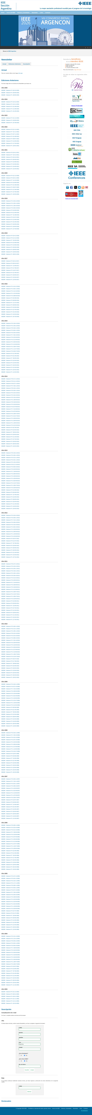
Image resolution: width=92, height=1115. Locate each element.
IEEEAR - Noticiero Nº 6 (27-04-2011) (10, 608)
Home (2, 12)
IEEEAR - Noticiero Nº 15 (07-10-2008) (10, 739)
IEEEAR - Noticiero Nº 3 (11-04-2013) (10, 503)
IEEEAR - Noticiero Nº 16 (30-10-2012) (10, 522)
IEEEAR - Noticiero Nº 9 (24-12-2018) (10, 235)
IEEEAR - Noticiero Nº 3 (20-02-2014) (10, 441)
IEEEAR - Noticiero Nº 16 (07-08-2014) (10, 411)
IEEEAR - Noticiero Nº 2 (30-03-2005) (10, 927)
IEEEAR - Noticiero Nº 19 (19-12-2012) (10, 515)
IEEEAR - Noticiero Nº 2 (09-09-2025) (10, 92)
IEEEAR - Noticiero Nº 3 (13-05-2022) (10, 141)
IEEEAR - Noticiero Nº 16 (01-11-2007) (10, 783)
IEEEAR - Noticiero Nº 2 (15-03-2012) (10, 554)
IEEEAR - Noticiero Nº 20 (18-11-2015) (10, 328)
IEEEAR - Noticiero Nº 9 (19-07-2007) (10, 799)
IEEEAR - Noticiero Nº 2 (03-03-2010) (10, 675)
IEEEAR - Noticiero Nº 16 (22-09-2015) (10, 337)
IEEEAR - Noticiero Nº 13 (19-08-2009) (10, 698)
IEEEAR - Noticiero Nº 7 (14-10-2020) (10, 180)
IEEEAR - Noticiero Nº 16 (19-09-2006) (10, 834)
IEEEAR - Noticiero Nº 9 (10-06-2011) (10, 601)
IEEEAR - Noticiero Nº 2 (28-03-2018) (10, 251)
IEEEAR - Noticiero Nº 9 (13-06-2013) (10, 490)
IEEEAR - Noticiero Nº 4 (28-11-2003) (10, 996)
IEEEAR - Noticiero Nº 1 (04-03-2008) (10, 772)
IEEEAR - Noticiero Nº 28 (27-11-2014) (10, 383)
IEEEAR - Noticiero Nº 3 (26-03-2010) (10, 672)
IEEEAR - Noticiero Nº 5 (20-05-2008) (10, 762)
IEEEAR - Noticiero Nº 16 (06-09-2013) (10, 473)
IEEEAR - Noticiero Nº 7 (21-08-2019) (10, 214)
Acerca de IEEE (11, 12)
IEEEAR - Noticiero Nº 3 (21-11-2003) (10, 998)
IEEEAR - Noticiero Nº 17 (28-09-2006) (10, 832)
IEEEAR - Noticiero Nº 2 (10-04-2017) (10, 277)
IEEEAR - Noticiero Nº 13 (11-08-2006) (10, 841)
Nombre (21, 1032)
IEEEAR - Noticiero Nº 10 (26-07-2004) (10, 964)
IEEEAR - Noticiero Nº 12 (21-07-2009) (10, 700)
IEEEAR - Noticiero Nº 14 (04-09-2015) (10, 341)
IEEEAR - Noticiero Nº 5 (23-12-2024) (10, 101)
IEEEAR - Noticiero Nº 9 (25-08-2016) (10, 298)
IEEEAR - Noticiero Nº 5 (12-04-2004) (10, 975)
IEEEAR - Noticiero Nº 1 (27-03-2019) (10, 228)
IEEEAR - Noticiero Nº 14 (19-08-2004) (10, 954)
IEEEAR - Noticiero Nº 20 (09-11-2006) (10, 825)
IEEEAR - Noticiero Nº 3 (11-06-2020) (10, 189)
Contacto (47, 12)
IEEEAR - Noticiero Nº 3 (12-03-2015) (10, 367)
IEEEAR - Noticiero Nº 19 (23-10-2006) (10, 827)
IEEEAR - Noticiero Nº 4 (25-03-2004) (10, 978)
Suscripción (26, 64)
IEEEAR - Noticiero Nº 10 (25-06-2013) (10, 487)
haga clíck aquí (77, 69)
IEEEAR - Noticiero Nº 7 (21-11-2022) (10, 131)
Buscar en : (9, 51)
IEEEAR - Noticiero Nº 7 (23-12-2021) (10, 154)
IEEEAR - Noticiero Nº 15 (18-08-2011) (10, 587)
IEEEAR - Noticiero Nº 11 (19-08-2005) (10, 906)
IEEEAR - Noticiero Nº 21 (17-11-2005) (10, 883)
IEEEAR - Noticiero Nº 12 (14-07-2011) (10, 594)
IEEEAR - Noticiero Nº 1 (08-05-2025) (10, 95)
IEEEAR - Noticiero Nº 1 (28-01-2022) (10, 145)
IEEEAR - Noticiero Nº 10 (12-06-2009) (10, 705)
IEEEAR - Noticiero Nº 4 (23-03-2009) (10, 719)
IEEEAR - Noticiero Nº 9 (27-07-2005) (10, 910)
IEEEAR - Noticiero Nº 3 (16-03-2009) (10, 721)
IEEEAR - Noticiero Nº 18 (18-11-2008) (10, 732)
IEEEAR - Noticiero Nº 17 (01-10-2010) (10, 640)
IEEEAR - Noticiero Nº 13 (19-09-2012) (10, 529)
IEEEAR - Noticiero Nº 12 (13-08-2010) (10, 651)
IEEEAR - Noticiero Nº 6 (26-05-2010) (10, 665)
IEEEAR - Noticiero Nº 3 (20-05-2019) (10, 224)
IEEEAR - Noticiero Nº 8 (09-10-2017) (10, 263)
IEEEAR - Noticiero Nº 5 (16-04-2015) (10, 362)
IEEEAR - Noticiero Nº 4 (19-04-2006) (10, 862)
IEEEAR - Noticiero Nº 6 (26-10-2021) (10, 157)
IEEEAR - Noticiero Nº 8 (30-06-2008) (10, 755)
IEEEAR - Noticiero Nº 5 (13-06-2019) (10, 219)
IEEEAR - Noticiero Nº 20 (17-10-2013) (10, 464)
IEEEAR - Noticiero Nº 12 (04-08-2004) (10, 959)
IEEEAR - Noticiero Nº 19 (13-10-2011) (10, 577)
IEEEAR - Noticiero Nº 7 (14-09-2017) (10, 265)
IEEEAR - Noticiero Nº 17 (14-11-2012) (10, 520)
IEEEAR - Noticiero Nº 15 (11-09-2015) (10, 339)
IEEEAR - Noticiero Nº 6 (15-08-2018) (10, 242)
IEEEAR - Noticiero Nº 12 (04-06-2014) (10, 420)
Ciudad (20, 1047)
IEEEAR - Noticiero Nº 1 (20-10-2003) (10, 1003)
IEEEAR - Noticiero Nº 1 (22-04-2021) (10, 168)
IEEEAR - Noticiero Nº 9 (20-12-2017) (10, 261)
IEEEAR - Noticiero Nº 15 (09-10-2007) (10, 786)
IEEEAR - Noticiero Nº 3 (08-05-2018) (10, 249)
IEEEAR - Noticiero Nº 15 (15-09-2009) (10, 693)
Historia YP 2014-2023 (76, 105)
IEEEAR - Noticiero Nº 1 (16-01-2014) (10, 446)
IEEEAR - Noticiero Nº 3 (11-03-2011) (10, 614)
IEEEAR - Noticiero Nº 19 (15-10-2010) (10, 635)
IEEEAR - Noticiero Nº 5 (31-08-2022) (10, 136)
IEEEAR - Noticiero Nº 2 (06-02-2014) (10, 443)
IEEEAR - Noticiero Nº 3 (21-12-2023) (10, 118)
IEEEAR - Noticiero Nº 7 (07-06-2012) (10, 543)
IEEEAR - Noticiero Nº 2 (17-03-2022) (10, 143)
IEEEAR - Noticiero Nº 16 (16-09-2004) (10, 950)
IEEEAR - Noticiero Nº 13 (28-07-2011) (10, 591)
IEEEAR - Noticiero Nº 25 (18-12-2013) (10, 452)
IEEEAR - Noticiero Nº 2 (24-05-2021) (10, 166)
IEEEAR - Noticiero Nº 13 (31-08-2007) (10, 790)
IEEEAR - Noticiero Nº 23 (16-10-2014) (10, 395)
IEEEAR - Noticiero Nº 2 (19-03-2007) (10, 816)
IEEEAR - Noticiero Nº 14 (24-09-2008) (10, 742)
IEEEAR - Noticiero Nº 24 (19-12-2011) (10, 566)
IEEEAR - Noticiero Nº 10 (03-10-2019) (10, 208)
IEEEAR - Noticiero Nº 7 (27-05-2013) (10, 494)
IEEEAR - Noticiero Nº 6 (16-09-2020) (10, 182)
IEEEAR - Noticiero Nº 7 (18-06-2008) (10, 758)
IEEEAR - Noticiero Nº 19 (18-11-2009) (10, 684)
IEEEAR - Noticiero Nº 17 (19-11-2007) (10, 781)
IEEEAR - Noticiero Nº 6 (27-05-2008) (10, 760)
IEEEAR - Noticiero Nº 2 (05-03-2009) (10, 723)
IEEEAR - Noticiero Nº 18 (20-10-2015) (10, 332)
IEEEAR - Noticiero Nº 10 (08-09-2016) (10, 295)
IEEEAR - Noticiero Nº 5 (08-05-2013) (10, 499)
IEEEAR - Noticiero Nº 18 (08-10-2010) (10, 638)
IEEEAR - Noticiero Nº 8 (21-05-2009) (10, 709)
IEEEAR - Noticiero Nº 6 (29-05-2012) (10, 545)
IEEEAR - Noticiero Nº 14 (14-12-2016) (10, 286)
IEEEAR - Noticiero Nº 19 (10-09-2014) (10, 404)
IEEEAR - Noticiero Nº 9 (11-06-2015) (10, 353)
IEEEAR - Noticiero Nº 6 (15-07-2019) (10, 217)
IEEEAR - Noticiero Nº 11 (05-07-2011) (10, 596)
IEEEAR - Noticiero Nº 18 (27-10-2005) (10, 890)
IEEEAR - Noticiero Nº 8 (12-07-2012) (10, 540)
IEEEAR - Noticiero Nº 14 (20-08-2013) (10, 478)
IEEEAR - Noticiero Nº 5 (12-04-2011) (10, 610)
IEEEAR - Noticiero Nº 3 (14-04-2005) (10, 924)
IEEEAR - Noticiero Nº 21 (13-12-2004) (10, 938)
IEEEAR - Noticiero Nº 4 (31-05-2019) (10, 221)
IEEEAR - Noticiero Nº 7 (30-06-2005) (10, 915)
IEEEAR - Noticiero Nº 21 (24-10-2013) (10, 462)
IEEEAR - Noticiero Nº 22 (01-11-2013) (10, 459)
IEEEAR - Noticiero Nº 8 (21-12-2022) (10, 129)
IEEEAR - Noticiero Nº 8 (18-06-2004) (10, 968)
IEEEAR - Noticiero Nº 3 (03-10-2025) (10, 90)
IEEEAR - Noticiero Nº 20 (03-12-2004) (10, 940)
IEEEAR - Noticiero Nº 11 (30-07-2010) (10, 654)
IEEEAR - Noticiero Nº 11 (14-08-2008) (10, 749)
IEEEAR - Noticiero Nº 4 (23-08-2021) (10, 161)
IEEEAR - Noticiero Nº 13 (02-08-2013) (10, 480)
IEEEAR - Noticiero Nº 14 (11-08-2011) (10, 589)
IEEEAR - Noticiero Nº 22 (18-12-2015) (10, 323)
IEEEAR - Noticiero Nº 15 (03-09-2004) (10, 952)
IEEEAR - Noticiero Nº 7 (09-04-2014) (10, 432)
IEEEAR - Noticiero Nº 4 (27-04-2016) (10, 309)
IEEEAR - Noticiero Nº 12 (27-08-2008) (10, 746)
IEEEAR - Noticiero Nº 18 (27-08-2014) (10, 406)
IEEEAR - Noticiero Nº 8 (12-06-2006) (10, 853)
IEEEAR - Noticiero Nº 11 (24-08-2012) (10, 533)
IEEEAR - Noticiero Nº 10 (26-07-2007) (10, 797)
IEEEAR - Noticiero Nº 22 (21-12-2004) (10, 936)
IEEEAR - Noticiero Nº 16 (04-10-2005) (10, 894)
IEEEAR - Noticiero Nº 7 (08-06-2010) (10, 663)
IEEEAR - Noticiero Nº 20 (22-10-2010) (10, 633)
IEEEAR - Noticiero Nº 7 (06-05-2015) (10, 358)
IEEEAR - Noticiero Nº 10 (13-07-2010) (10, 656)
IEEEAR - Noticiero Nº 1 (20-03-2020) (10, 194)
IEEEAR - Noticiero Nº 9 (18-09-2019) (10, 210)
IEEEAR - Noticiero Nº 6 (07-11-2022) (10, 134)
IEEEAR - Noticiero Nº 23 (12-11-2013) (10, 457)
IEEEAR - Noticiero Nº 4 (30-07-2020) (10, 187)
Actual (4, 64)
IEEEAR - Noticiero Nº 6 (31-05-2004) (10, 973)
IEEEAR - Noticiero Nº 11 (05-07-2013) (10, 485)
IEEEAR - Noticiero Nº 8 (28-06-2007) (10, 802)
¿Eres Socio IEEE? (23, 1058)
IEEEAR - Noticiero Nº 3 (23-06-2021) (10, 164)
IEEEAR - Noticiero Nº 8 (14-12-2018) (10, 238)
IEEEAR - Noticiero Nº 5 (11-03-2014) (10, 436)
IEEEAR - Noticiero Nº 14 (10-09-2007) (10, 788)
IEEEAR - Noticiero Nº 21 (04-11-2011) (10, 573)
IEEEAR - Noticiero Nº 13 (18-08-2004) (10, 957)
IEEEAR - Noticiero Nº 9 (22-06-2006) (10, 850)
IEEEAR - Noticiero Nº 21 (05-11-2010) (10, 631)
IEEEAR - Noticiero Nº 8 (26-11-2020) (10, 177)
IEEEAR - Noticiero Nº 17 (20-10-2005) (10, 892)
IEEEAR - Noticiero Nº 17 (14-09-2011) (10, 582)
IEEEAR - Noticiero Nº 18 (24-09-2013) (10, 469)
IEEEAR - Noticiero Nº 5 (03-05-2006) (10, 860)
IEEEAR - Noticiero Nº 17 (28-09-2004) (10, 947)
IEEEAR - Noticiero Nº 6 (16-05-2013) (10, 497)
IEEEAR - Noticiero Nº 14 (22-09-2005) (10, 899)
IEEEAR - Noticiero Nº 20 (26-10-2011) (10, 575)
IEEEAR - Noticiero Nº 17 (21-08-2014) (10, 409)
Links (41, 12)
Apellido (21, 1037)
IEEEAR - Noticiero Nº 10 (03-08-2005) (10, 908)
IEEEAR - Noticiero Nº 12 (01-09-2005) (10, 903)
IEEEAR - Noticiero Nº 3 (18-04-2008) (10, 767)
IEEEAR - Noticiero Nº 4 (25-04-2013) (10, 501)
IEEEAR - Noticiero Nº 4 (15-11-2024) (10, 104)
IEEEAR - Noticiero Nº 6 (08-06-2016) (10, 305)
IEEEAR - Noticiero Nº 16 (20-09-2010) (10, 642)
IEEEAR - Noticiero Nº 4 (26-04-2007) (10, 811)
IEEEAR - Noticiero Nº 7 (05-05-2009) (10, 712)
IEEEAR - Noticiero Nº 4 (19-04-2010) (10, 670)
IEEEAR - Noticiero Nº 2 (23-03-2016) (10, 314)
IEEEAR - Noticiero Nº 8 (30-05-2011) (10, 603)
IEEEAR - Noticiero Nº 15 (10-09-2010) (10, 644)
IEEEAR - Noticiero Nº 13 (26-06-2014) (10, 418)
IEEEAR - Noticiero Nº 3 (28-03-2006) (10, 864)
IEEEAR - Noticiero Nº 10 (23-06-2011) (10, 598)
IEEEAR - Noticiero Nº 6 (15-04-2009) (10, 714)
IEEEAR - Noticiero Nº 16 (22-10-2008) (10, 737)
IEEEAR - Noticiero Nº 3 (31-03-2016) (10, 311)
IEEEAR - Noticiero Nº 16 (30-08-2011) (10, 584)
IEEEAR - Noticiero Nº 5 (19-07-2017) (10, 270)
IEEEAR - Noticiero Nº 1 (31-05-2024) (10, 111)
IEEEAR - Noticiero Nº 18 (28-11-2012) (10, 517)
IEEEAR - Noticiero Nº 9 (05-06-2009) (10, 707)
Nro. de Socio (22, 1064)
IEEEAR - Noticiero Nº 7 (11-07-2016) (10, 302)
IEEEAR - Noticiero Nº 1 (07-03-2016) (10, 316)
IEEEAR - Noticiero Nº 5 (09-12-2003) (10, 994)
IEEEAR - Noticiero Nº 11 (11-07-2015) (10, 348)
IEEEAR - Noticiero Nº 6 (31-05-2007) (10, 806)
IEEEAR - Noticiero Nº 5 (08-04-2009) (10, 716)
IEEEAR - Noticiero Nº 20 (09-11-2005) (10, 885)
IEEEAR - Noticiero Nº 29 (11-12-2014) (10, 381)
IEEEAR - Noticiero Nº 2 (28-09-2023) (10, 120)
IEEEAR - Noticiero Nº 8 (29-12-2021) (10, 152)
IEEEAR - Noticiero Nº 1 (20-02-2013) (10, 508)
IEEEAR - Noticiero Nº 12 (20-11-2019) (10, 203)
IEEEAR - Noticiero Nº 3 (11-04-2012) (10, 552)
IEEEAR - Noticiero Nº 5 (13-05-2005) (10, 920)
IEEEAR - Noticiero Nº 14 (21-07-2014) (10, 416)
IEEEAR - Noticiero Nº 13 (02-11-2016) (10, 288)
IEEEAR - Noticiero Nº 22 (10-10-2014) (10, 397)
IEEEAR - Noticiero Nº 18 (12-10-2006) (10, 829)
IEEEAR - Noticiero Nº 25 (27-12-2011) (10, 563)
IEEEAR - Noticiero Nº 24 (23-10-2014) (10, 392)
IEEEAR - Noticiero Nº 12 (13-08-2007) (10, 792)
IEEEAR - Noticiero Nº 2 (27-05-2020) (10, 191)
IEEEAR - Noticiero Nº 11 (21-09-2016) (10, 293)
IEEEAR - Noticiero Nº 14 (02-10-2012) (10, 527)
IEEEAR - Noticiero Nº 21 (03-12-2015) (10, 325)
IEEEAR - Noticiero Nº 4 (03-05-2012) (10, 550)
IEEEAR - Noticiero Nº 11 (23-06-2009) (10, 702)
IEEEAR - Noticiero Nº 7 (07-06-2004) (10, 971)
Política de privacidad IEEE (71, 198)
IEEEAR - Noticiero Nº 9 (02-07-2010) (10, 658)
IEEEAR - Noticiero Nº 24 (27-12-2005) (10, 876)
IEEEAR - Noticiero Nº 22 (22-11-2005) (10, 880)
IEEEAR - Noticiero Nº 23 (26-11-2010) (10, 626)
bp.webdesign (84, 1110)
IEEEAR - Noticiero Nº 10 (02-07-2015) (10, 351)
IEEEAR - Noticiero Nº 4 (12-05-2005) (10, 922)
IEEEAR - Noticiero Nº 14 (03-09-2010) (10, 647)
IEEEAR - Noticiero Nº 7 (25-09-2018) (10, 240)
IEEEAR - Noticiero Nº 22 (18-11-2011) (10, 570)
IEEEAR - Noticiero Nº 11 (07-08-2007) (10, 795)
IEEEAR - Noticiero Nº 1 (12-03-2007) (10, 818)
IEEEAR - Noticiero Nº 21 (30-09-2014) (10, 399)
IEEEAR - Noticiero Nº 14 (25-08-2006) (10, 839)
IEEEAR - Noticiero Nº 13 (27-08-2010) (10, 649)
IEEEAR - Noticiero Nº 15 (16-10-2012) (10, 524)
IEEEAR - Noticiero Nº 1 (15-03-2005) (10, 929)
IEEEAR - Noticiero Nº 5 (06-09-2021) (10, 159)
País (20, 1042)
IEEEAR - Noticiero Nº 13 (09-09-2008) (10, 744)
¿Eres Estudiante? (23, 1053)
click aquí (20, 73)
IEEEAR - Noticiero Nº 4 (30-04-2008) (10, 765)
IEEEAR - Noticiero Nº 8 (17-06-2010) (10, 661)
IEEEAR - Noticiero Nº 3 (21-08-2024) (10, 106)
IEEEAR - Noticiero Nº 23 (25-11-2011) (10, 568)
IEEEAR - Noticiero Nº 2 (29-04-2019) (10, 226)
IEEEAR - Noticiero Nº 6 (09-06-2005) (10, 917)
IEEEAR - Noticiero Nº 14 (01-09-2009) (10, 695)
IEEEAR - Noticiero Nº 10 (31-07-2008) (10, 751)
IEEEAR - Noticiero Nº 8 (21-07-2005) (10, 913)
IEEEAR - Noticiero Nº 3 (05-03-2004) (10, 980)
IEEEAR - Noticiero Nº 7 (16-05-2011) (10, 605)
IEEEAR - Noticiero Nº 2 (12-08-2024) (10, 108)
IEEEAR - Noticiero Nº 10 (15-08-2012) (10, 536)
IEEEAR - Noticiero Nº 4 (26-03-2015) (10, 365)
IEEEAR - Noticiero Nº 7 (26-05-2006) (10, 855)
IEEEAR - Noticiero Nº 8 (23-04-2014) (10, 429)
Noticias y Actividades (23, 12)
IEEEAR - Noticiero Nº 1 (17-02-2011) (10, 619)
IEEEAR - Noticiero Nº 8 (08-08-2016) (10, 300)
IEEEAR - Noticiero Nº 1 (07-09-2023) (10, 122)
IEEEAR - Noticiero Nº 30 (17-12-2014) (10, 378)
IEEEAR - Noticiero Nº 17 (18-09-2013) (10, 471)
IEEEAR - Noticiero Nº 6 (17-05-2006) (10, 857)
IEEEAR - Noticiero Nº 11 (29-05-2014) (10, 422)
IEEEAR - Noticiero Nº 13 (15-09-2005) (10, 901)
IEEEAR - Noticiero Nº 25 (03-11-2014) (10, 390)
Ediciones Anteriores (15, 64)
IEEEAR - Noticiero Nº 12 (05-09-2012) (10, 531)
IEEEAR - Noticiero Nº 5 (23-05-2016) (10, 307)
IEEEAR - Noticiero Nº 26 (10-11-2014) (10, 388)
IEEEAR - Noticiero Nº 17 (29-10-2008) (10, 735)
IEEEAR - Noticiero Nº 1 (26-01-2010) (10, 677)
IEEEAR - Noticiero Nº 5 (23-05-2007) (10, 809)
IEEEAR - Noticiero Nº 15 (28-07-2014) (10, 413)
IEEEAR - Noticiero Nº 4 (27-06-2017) (10, 272)
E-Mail (20, 1027)
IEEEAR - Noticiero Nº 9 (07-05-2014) (10, 427)
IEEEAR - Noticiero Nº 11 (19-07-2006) (10, 846)
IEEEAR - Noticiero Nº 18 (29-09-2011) (10, 580)
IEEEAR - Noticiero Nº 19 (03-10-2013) (10, 466)
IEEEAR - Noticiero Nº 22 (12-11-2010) (10, 628)
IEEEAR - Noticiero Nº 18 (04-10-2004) (10, 945)
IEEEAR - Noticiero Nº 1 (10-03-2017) (10, 279)
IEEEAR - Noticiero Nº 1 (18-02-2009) (10, 725)
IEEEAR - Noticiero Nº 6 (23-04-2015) (10, 360)
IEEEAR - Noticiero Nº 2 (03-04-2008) (10, 769)
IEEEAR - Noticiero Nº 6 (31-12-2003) (10, 991)
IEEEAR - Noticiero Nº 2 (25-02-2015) (10, 369)
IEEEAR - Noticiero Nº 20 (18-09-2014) (10, 402)
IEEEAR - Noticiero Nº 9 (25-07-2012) (10, 538)
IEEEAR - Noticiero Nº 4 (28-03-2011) (10, 612)
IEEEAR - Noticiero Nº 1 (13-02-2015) (10, 372)
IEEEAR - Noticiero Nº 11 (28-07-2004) (10, 961)
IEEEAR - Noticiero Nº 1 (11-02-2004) (10, 984)
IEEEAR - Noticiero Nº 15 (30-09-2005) (10, 897)
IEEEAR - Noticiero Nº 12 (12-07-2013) (10, 483)
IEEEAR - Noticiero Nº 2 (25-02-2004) (10, 982)
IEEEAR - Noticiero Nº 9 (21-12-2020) (10, 175)
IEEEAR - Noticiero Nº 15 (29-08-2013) (10, 476)
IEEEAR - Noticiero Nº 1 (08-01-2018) (10, 254)
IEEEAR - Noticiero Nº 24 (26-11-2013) (10, 455)
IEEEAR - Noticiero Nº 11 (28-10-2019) (10, 205)
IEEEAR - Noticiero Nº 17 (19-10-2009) (10, 688)
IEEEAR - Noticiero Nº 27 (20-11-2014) (10, 385)
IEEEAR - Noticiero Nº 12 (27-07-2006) (10, 843)
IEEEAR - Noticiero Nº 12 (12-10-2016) (10, 291)
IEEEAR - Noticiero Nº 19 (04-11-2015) (10, 330)
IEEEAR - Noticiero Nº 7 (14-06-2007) (10, 804)
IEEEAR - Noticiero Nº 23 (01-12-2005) (10, 878)
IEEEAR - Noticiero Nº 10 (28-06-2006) (10, 848)
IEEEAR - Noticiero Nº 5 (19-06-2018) (10, 244)
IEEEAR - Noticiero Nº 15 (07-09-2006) (10, 836)
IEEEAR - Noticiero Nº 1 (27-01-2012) (10, 557)
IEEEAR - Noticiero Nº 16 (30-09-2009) (10, 691)
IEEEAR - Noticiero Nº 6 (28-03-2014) (10, 434)
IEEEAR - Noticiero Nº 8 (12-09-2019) (10, 212)
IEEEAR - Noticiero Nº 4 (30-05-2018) (10, 247)
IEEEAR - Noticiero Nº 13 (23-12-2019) (10, 201)
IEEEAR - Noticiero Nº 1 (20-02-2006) (10, 869)
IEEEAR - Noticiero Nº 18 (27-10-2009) (10, 686)
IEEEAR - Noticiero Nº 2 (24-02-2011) (10, 617)
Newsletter (35, 12)
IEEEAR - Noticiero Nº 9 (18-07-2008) (10, 753)
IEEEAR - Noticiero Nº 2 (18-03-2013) (10, 506)
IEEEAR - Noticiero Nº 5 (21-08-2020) (10, 184)
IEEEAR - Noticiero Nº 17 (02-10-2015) (10, 335)
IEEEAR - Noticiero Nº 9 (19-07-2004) (10, 966)
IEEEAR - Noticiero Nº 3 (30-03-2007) (10, 813)
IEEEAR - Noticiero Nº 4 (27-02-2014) (10, 439)
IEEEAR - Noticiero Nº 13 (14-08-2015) (10, 344)
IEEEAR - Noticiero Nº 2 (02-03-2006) (10, 867)
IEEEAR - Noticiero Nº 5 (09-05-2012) (10, 547)
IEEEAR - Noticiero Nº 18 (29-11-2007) (10, 779)
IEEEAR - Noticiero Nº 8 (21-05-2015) (10, 355)
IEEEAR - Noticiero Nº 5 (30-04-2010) (10, 668)
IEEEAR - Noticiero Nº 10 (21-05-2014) (10, 425)
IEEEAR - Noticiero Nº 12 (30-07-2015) (10, 346)
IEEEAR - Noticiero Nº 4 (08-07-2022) (10, 138)
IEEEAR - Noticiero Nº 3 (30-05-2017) (10, 274)
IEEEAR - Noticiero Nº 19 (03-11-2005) (10, 887)
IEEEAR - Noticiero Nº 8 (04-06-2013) (10, 492)
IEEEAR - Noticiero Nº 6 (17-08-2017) (10, 268)
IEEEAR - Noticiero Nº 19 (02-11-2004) (10, 943)
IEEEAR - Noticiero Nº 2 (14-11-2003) (10, 1001)
